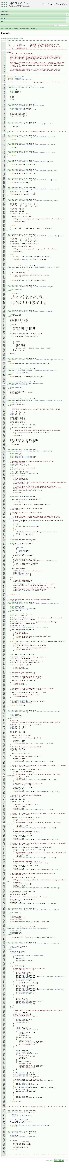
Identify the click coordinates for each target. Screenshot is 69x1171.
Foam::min (16, 545)
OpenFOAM (17, 3)
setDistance (22, 490)
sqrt (35, 280)
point (16, 387)
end (32, 975)
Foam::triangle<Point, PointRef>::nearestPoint (41, 910)
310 (3, 452)
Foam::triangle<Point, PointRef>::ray (38, 451)
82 (3, 152)
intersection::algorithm (23, 456)
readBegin (15, 1120)
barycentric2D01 (36, 364)
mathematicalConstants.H (23, 79)
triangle (33, 28)
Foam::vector (17, 171)
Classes (35, 18)
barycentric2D (20, 373)
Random (54, 360)
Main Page (4, 11)
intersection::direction (23, 457)
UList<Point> (19, 108)
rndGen (60, 360)
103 (3, 180)
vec (22, 952)
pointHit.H (18, 78)
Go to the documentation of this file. (12, 38)
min (31, 259)
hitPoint (44, 976)
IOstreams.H (19, 77)
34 (3, 89)
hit (26, 521)
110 (3, 189)
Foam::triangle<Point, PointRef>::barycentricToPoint (37, 370)
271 (3, 401)
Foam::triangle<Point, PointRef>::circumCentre (34, 201)
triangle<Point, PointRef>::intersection (28, 955)
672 (3, 929)
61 (3, 124)
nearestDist (33, 1017)
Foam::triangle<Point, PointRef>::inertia (38, 311)
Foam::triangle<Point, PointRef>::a (35, 137)
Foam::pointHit (17, 451)
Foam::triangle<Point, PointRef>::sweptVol (38, 287)
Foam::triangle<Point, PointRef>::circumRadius (39, 236)
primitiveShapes (24, 28)
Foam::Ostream (17, 1133)
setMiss (20, 480)
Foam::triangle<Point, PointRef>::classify (32, 928)
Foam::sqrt (25, 259)
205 (3, 313)
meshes (16, 28)
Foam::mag (18, 182)
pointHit (13, 469)
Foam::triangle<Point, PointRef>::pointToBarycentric (26, 383)
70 (3, 137)
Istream (47, 124)
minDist (21, 1017)
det (21, 623)
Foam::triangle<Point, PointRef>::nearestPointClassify (39, 712)
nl (16, 1141)
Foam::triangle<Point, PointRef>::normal (37, 189)
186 (3, 288)
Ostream (12, 1135)
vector (17, 192)
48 (3, 107)
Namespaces (35, 14)
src (2, 28)
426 (3, 605)
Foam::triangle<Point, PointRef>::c (35, 152)
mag (16, 280)
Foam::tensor (17, 311)
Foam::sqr (24, 280)
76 (3, 145)
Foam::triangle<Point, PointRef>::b (35, 145)
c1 (16, 208)
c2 (16, 210)
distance (25, 970)
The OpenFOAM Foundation (20, 6)
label (12, 716)
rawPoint (34, 527)
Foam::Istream (17, 1112)
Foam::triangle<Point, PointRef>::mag (36, 180)
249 (3, 371)
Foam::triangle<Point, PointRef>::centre (32, 162)
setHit (20, 572)
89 (3, 162)
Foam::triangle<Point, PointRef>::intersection (41, 604)
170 (3, 267)
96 (3, 171)
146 (3, 236)
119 (3, 201)
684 (3, 945)
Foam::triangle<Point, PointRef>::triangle (28, 87)
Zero (32, 194)
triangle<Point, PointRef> (19, 1116)
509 (3, 713)
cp (16, 796)
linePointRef (19, 946)
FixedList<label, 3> (22, 109)
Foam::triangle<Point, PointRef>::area (36, 171)
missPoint (58, 976)
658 (3, 911)
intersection (34, 520)
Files (35, 22)
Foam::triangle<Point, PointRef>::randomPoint (34, 360)
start (20, 958)
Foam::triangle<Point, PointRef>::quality (38, 267)
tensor (12, 325)
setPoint (21, 484)
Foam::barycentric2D (19, 383)
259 (3, 386)
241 (3, 360)
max (40, 259)
